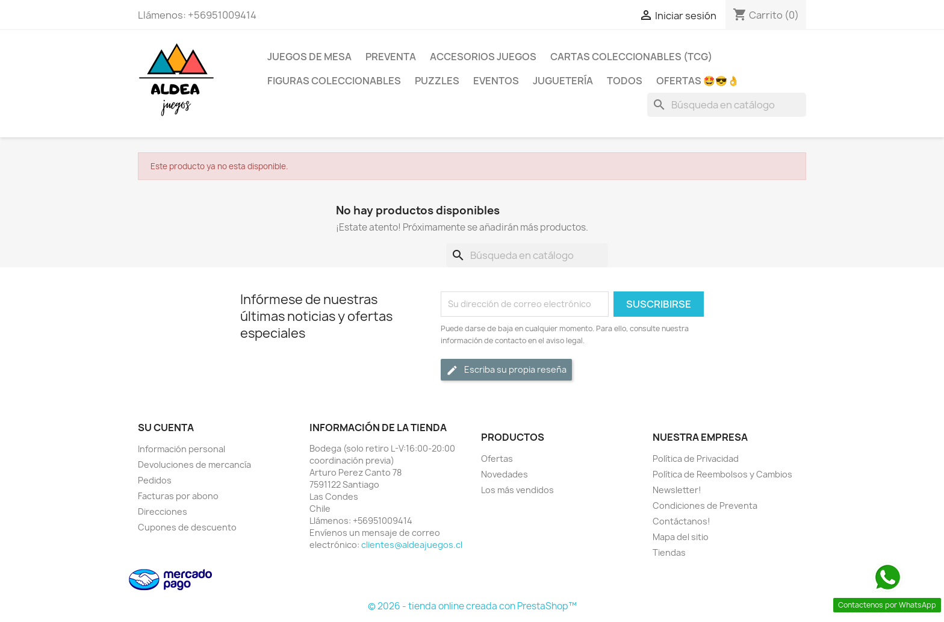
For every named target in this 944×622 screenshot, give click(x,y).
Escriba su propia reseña (506, 370)
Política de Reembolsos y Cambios (722, 474)
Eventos (496, 80)
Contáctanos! (681, 521)
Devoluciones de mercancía (194, 464)
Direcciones (162, 511)
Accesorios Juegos (483, 56)
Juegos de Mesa (309, 56)
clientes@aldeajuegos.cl (411, 544)
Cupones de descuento (187, 527)
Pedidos (155, 480)
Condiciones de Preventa (705, 505)
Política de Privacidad (696, 458)
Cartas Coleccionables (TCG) (631, 56)
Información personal (181, 449)
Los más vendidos (517, 490)
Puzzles (437, 80)
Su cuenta (166, 427)
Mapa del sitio (681, 537)
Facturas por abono (178, 496)
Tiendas (669, 552)
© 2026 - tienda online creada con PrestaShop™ (472, 606)
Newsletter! (677, 490)
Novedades (504, 474)
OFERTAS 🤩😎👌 (697, 80)
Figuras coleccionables (334, 80)
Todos (624, 80)
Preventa (390, 56)
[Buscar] (726, 105)
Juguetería (563, 80)
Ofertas (497, 458)
